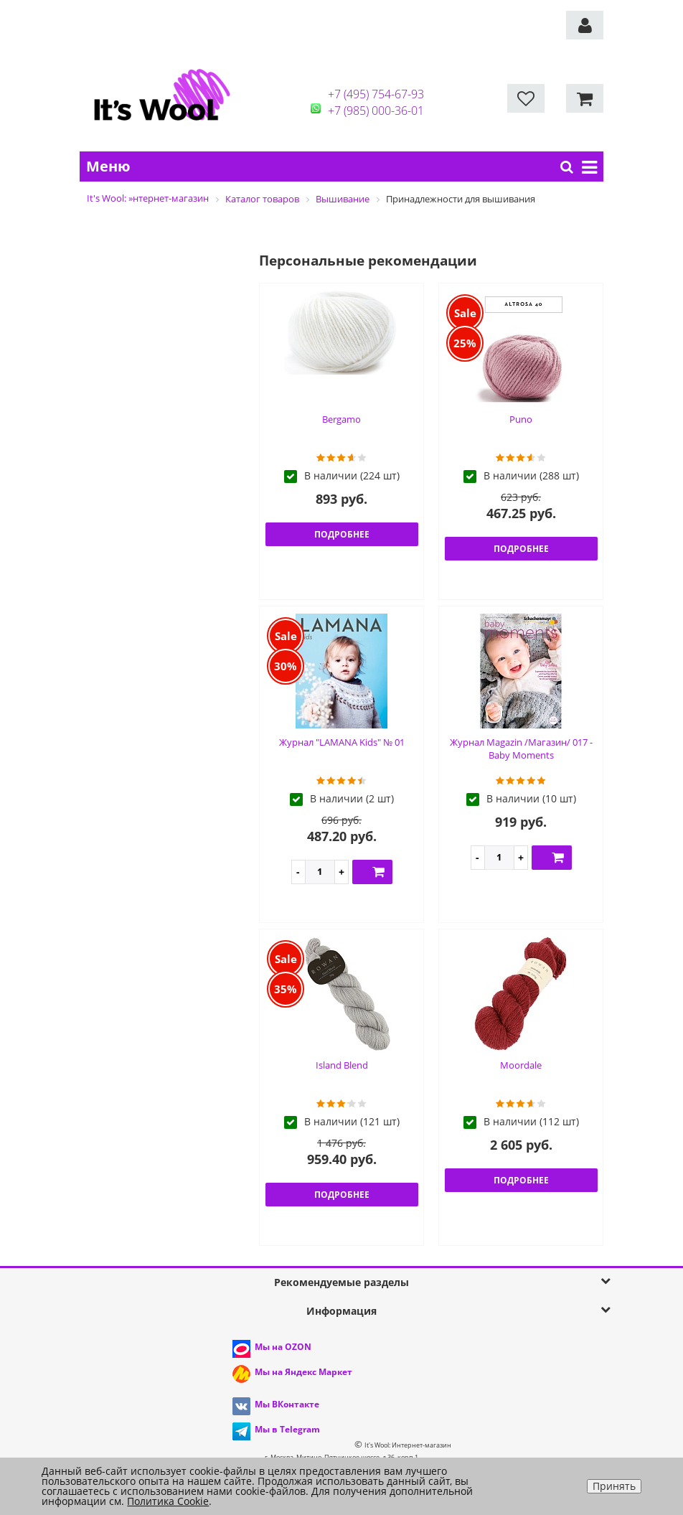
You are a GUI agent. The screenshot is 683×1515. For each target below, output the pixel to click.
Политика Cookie (168, 1501)
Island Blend (342, 1065)
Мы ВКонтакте (287, 1404)
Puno (520, 419)
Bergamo (341, 419)
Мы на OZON (283, 1347)
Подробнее (341, 534)
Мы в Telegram (287, 1429)
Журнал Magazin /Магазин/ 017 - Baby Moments (521, 749)
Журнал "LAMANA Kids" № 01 (342, 742)
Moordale (521, 1065)
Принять (614, 1486)
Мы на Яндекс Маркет (303, 1372)
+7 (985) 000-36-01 (376, 110)
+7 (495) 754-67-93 (376, 94)
